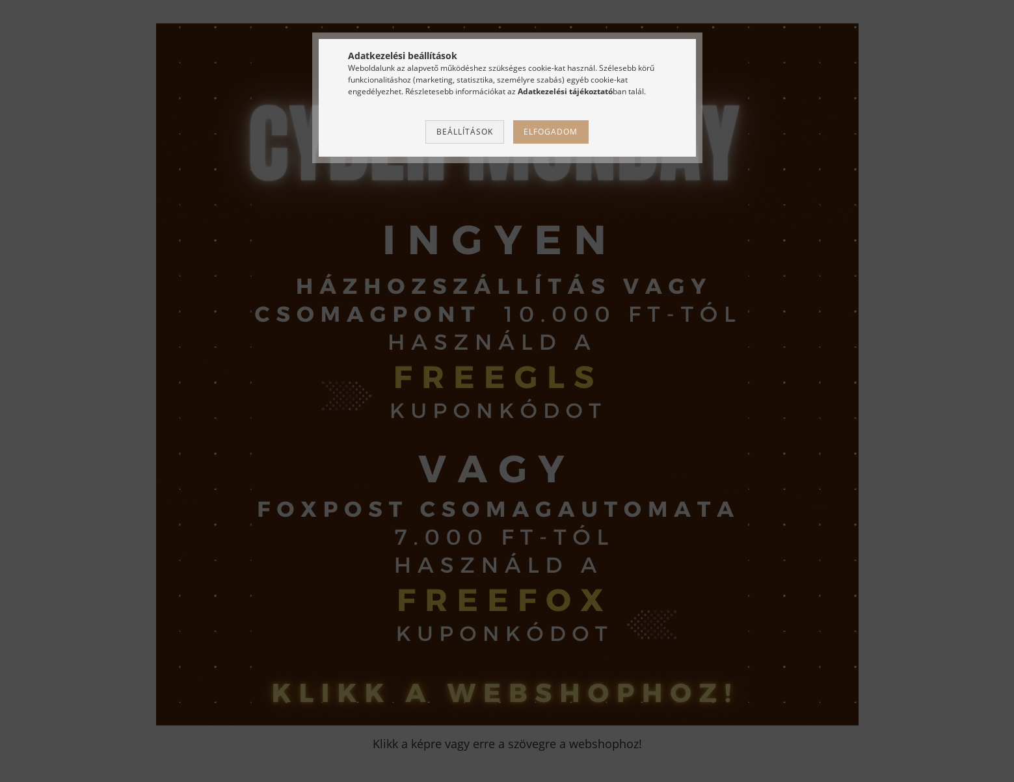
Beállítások (464, 131)
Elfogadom (551, 131)
